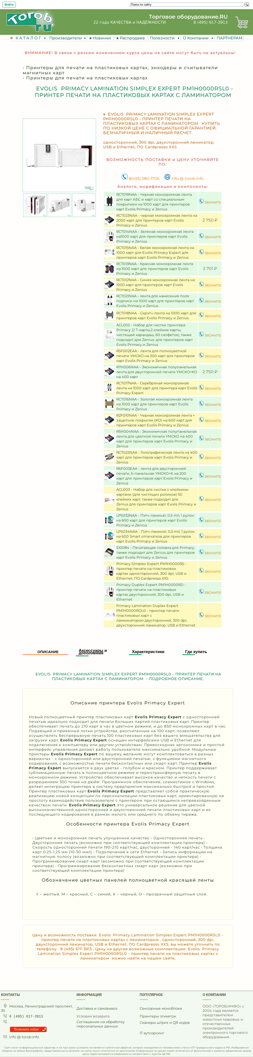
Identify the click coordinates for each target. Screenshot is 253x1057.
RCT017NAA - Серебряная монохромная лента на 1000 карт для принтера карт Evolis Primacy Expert (156, 388)
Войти (9, 4)
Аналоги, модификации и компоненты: (162, 186)
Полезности (162, 38)
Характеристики (148, 651)
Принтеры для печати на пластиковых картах (87, 77)
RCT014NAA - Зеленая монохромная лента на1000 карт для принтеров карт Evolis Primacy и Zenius (155, 236)
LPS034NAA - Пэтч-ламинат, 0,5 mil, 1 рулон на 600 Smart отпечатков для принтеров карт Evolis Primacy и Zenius (155, 536)
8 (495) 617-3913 (211, 22)
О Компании (196, 38)
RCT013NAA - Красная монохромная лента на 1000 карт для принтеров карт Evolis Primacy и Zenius (154, 269)
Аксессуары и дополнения (93, 651)
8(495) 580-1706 (140, 178)
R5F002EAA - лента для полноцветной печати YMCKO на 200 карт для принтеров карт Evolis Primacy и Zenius (155, 356)
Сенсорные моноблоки (161, 1008)
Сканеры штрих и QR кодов (165, 1022)
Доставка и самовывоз (97, 1008)
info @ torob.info (184, 178)
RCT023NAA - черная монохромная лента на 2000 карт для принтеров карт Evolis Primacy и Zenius (156, 220)
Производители (65, 38)
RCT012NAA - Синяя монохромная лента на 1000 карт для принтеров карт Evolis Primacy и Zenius (155, 285)
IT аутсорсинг (152, 1033)
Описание (48, 652)
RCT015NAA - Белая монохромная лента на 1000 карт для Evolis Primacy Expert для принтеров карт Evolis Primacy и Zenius (155, 253)
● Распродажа (131, 38)
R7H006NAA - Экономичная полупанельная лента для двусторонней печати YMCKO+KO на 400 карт (156, 372)
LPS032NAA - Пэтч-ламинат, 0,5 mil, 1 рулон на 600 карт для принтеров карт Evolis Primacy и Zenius (155, 520)
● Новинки (101, 38)
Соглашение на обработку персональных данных (101, 1024)
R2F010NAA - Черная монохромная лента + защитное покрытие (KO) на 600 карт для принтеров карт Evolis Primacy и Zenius (155, 420)
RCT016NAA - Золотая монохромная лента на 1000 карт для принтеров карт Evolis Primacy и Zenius (154, 404)
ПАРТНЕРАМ (229, 38)
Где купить (196, 651)
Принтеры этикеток (158, 1016)
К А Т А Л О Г (29, 38)
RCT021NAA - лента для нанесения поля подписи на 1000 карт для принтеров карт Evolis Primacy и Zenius (155, 301)
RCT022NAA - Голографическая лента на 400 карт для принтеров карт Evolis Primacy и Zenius (156, 457)
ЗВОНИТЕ (210, 202)
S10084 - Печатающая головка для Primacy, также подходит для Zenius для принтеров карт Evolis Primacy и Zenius (155, 552)
